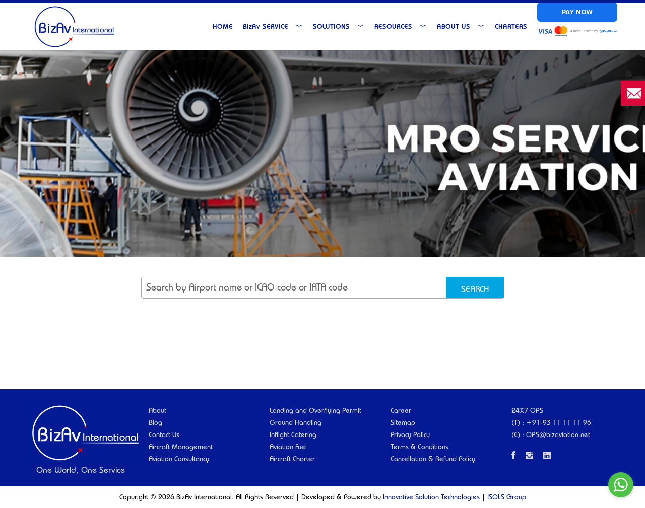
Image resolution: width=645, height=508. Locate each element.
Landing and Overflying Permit (315, 410)
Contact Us (164, 434)
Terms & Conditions (419, 447)
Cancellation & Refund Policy (433, 459)
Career (401, 410)
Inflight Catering (293, 434)
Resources (400, 26)
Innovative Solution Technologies (431, 497)
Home (223, 26)
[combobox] (322, 288)
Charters (511, 26)
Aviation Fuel (288, 447)
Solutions (338, 26)
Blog (155, 422)
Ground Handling (295, 422)
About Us (461, 26)
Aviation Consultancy (179, 459)
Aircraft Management (181, 447)
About (157, 410)
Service (273, 26)
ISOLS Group (506, 497)
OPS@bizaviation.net (558, 434)
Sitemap (403, 422)
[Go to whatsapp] (620, 484)
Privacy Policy (410, 434)
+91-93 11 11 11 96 (558, 422)
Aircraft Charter (292, 459)
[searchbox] (327, 292)
